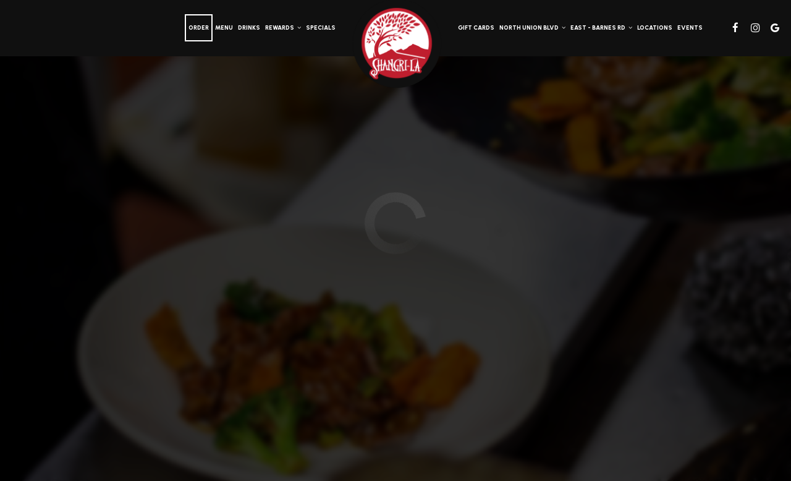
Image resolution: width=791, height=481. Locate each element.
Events (690, 27)
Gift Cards (476, 27)
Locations (654, 27)
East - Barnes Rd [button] (601, 27)
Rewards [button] (283, 27)
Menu (224, 27)
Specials (321, 27)
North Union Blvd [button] (532, 27)
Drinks (249, 27)
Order (198, 27)
